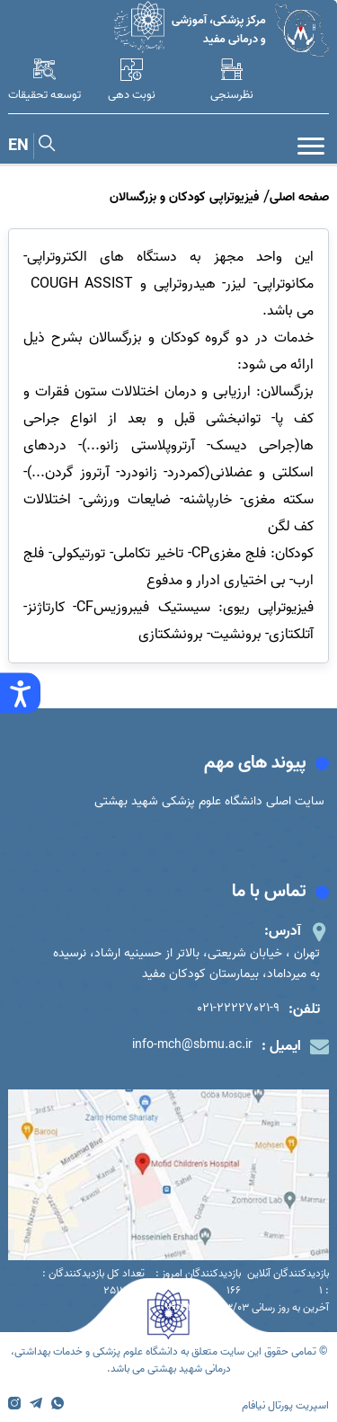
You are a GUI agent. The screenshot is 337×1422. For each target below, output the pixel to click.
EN (18, 146)
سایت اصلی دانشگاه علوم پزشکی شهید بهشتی (209, 801)
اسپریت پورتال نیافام (285, 1405)
